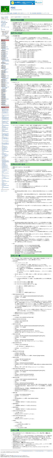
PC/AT (4, 153)
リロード (3, 13)
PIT (2, 92)
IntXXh (4, 156)
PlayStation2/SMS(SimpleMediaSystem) (5, 60)
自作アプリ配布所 (4, 17)
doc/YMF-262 (4, 80)
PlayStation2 (4, 90)
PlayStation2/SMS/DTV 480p (5, 134)
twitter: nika (3, 21)
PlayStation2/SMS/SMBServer (5, 78)
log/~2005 (5, 147)
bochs (4, 159)
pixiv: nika (3, 29)
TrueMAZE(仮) (5, 53)
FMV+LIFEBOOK (5, 82)
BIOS (3, 73)
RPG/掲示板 (4, 55)
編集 (11, 13)
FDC (13, 7)
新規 (8, 13)
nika (3, 150)
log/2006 (4, 149)
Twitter (5, 33)
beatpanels (5, 165)
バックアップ (45, 13)
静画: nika (3, 25)
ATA (3, 130)
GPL (26, 455)
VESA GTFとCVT (5, 87)
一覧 (30, 13)
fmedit (4, 163)
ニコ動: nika (3, 23)
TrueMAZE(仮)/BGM (5, 64)
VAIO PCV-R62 (5, 57)
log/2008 (3, 94)
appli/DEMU (4, 101)
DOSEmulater (4, 85)
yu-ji (10, 456)
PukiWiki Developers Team (17, 455)
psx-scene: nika (4, 22)
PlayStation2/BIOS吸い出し (5, 49)
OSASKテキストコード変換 (5, 69)
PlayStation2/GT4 (5, 105)
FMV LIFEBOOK (5, 99)
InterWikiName (5, 179)
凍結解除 (15, 13)
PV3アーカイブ (4, 191)
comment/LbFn (5, 51)
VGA (4, 180)
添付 (22, 13)
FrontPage (4, 44)
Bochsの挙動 (4, 87)
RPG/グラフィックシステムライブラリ (5, 176)
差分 (19, 13)
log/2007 (3, 103)
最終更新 (39, 13)
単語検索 (34, 13)
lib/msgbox (4, 97)
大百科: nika (3, 24)
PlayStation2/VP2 (5, 75)
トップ (26, 13)
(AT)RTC (4, 183)
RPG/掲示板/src (5, 71)
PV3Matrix (4, 88)
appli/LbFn (4, 42)
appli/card (4, 66)
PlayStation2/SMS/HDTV (5, 122)
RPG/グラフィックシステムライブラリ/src (5, 169)
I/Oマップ (5, 128)
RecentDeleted (5, 46)
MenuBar (4, 164)
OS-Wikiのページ (20, 16)
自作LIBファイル (5, 171)
